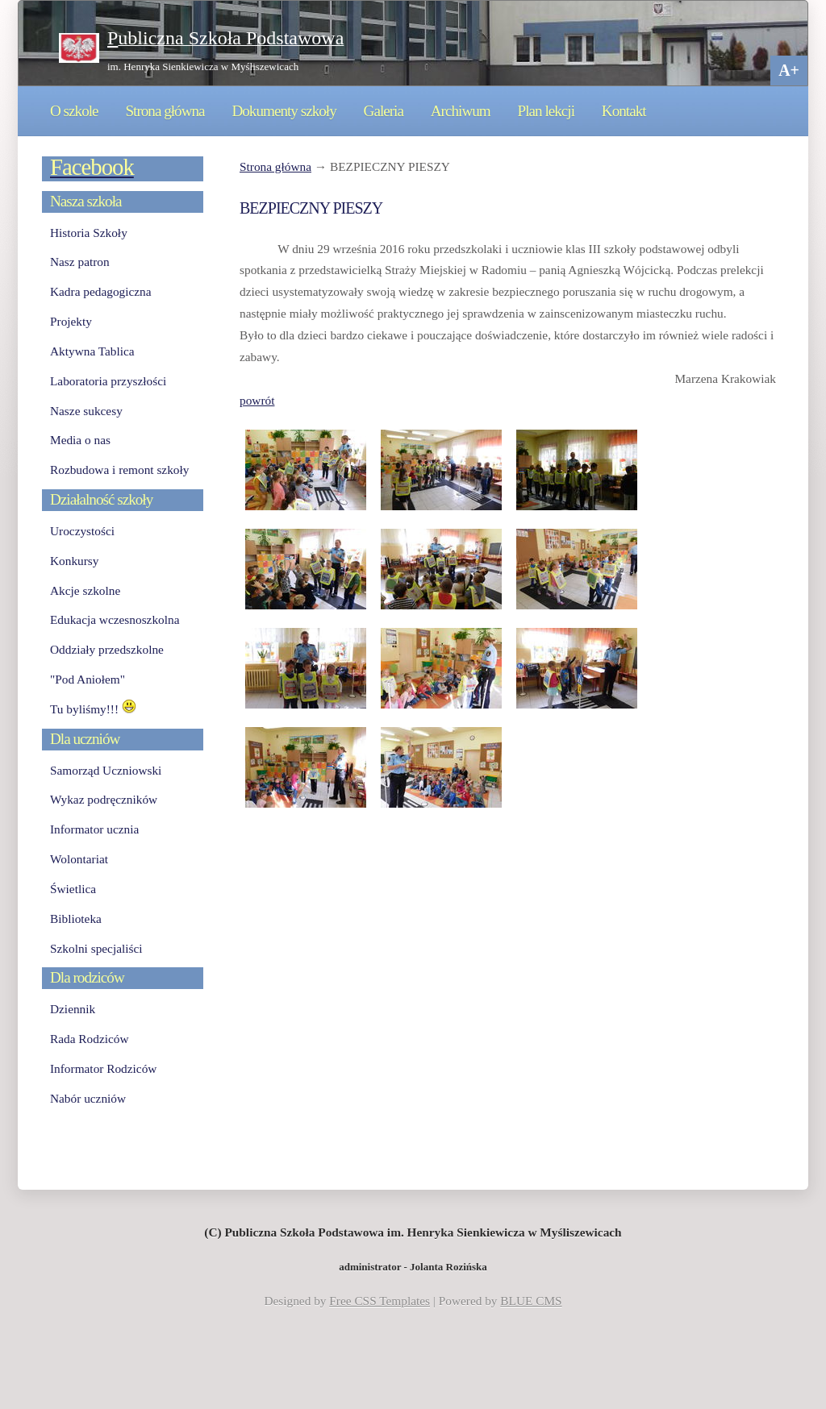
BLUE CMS (530, 1300)
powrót (257, 400)
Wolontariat (79, 859)
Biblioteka (76, 918)
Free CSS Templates (379, 1300)
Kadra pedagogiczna (101, 291)
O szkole (74, 110)
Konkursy (74, 560)
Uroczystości (82, 531)
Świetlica (73, 889)
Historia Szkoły (88, 232)
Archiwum (460, 110)
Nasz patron (80, 261)
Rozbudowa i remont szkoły (119, 469)
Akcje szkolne (85, 590)
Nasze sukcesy (86, 411)
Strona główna (164, 110)
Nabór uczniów (88, 1098)
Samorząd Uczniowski (105, 770)
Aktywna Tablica (92, 351)
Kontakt (624, 110)
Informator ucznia (94, 829)
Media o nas (80, 440)
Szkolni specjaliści (96, 948)
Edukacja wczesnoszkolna (114, 619)
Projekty (71, 321)
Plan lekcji (546, 110)
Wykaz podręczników (103, 799)
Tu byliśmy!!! (93, 709)
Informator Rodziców (103, 1068)
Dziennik (72, 1009)
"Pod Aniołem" (87, 679)
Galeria (383, 110)
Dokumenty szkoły (284, 110)
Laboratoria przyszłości (108, 381)
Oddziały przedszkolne (107, 649)
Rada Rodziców (89, 1038)
